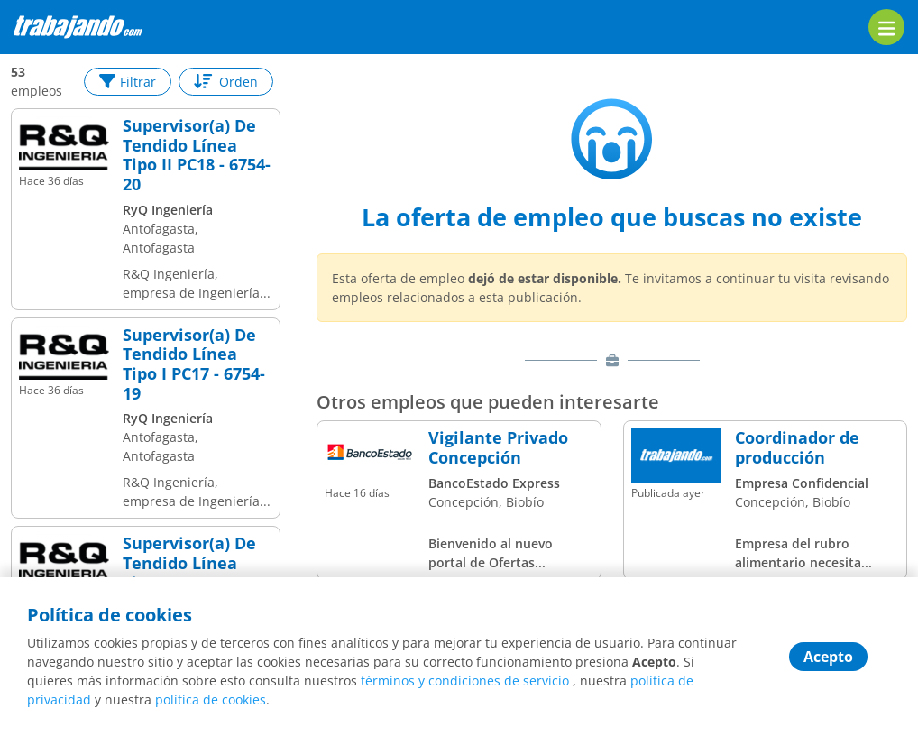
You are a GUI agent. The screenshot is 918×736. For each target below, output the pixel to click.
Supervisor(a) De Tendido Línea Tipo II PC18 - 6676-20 (197, 573)
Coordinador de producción (797, 447)
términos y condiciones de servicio (465, 680)
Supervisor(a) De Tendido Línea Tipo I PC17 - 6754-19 (194, 364)
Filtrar (127, 81)
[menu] (886, 27)
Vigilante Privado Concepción (498, 447)
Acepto (828, 657)
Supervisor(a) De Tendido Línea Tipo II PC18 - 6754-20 (197, 155)
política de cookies (210, 699)
